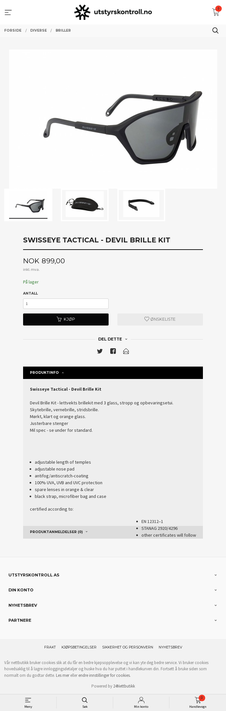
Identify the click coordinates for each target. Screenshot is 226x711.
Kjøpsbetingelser (79, 647)
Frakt (50, 647)
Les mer (62, 675)
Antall (30, 293)
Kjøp (66, 319)
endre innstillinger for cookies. (104, 675)
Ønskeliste (160, 319)
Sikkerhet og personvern (127, 647)
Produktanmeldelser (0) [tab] (56, 532)
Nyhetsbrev (170, 647)
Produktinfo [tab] (44, 372)
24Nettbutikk (124, 686)
